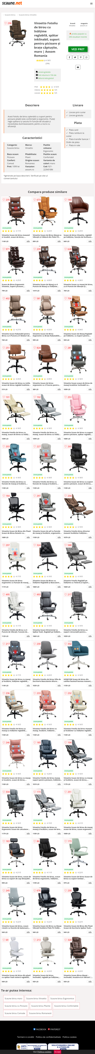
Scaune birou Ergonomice (62, 998)
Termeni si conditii (25, 1037)
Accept (57, 1051)
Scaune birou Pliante (40, 1006)
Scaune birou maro (13, 998)
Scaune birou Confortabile (66, 1006)
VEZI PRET (77, 49)
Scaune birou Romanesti (40, 1013)
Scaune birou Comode (15, 1013)
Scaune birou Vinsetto (28, 15)
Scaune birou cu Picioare (16, 1006)
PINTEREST (54, 1029)
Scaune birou (10, 15)
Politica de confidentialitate (48, 1037)
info (28, 241)
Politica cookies (70, 1037)
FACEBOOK (39, 1029)
